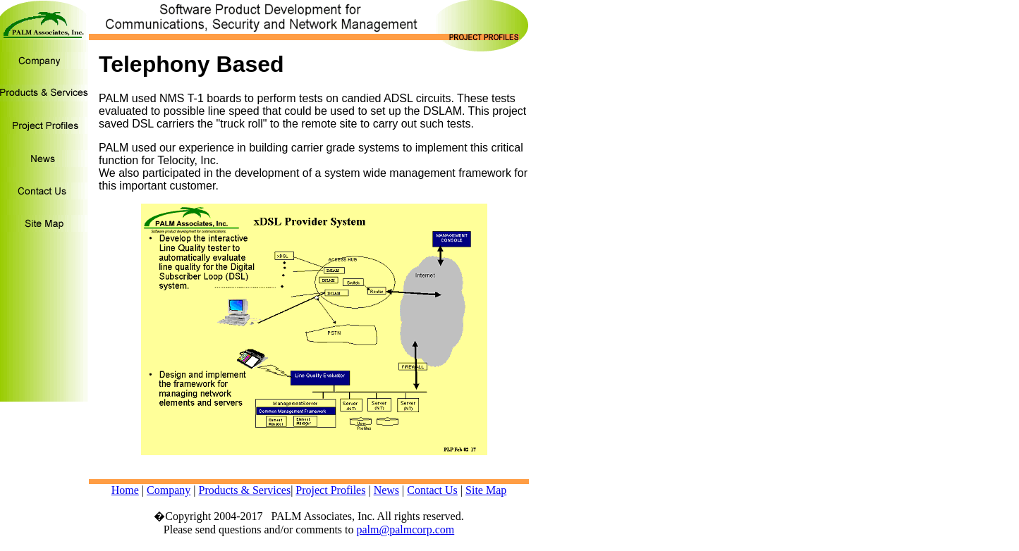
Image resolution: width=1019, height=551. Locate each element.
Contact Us (432, 490)
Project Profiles (330, 490)
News (386, 490)
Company (168, 490)
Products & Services (244, 490)
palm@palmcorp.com (406, 529)
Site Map (485, 490)
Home (125, 490)
